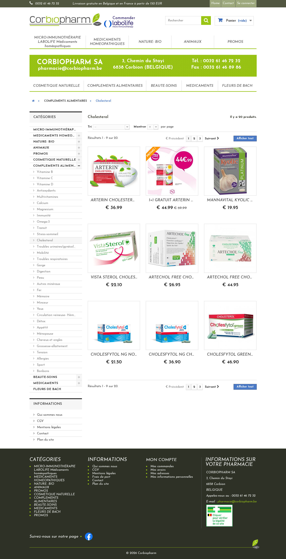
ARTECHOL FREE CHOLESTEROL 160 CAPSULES (230, 276)
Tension (41, 351)
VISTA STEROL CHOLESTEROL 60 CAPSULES (114, 276)
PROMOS (235, 41)
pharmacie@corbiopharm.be (237, 500)
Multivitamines (47, 196)
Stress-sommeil (47, 233)
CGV (40, 420)
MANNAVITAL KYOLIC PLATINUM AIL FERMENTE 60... (230, 199)
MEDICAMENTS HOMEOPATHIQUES (107, 41)
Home (214, 3)
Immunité (43, 214)
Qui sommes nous (49, 414)
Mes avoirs (158, 469)
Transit (41, 227)
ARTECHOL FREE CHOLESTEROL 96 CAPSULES (172, 276)
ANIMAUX (192, 41)
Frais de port (101, 476)
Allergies (42, 358)
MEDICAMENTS (199, 85)
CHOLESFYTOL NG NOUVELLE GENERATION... (114, 354)
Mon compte (163, 459)
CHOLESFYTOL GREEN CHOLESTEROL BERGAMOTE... (230, 354)
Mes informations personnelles (171, 476)
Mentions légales (48, 426)
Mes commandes (162, 465)
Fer (38, 289)
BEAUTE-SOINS (164, 85)
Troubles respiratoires (52, 258)
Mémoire (42, 295)
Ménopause (44, 333)
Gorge (40, 264)
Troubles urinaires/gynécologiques (59, 246)
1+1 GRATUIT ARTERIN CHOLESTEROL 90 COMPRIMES (172, 199)
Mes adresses (159, 472)
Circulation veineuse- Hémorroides (59, 314)
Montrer (140, 126)
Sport (40, 364)
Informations (47, 403)
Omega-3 (43, 221)
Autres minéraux (48, 283)
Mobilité (42, 252)
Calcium (42, 202)
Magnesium (44, 208)
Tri (90, 126)
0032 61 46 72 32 (47, 3)
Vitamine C (44, 177)
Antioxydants (46, 190)
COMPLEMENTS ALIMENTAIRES (115, 85)
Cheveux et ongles (49, 339)
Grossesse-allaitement (52, 345)
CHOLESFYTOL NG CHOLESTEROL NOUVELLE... (172, 354)
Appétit (42, 326)
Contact (227, 3)
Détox (40, 320)
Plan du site (45, 439)
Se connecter (246, 3)
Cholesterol (44, 239)
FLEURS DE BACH (237, 85)
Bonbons (42, 370)
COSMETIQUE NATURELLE (56, 85)
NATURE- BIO (150, 41)
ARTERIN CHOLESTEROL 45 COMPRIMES (114, 199)
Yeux (39, 308)
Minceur (42, 302)
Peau (40, 277)
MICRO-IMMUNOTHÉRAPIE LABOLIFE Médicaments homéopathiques (57, 41)
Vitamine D (44, 183)
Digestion (43, 270)
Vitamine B (44, 171)
